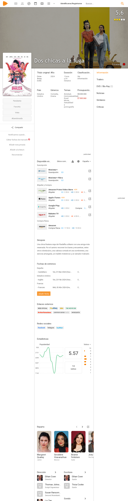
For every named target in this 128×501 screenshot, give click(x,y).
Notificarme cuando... (17, 135)
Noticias (100, 93)
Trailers (100, 79)
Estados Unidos (40, 95)
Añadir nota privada (17, 145)
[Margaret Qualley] (45, 446)
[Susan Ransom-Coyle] (53, 492)
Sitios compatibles (62, 161)
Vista (17, 112)
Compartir (17, 127)
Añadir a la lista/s (17, 150)
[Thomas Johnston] (53, 484)
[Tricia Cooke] (81, 484)
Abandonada (17, 118)
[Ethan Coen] (53, 476)
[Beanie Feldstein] (79, 446)
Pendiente (17, 101)
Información (102, 72)
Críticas (100, 107)
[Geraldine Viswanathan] (62, 446)
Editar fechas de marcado (18, 139)
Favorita (17, 107)
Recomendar (17, 155)
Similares (101, 100)
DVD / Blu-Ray (105, 86)
